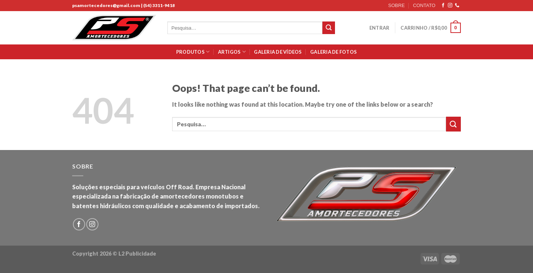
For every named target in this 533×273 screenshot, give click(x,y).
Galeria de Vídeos (278, 52)
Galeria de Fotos (333, 52)
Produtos (193, 51)
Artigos (232, 51)
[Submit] (328, 27)
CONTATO (424, 5)
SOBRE (396, 5)
